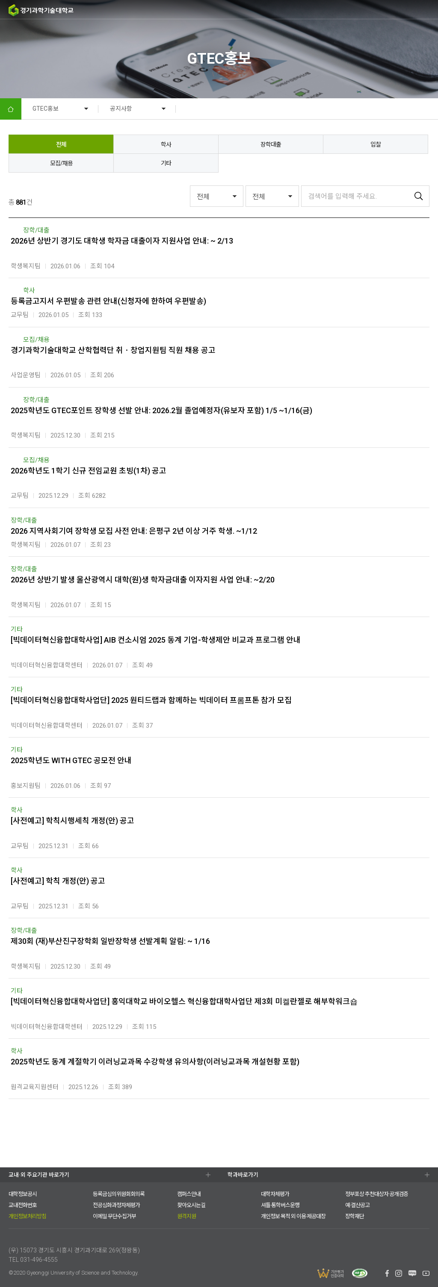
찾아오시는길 (191, 1205)
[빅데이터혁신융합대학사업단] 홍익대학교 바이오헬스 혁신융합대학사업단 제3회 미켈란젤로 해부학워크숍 (184, 1001)
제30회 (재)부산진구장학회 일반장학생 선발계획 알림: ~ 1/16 (110, 941)
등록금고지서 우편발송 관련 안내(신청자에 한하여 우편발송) (108, 301)
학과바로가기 (243, 1175)
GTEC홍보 (46, 108)
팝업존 (412, 9)
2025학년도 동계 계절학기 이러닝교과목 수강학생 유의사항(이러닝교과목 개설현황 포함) (155, 1061)
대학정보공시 (23, 1194)
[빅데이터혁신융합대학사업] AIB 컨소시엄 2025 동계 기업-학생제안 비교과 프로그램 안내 (156, 639)
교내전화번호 (23, 1205)
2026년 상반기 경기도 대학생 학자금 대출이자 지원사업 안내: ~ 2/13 (122, 240)
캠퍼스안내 (189, 1194)
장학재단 (354, 1216)
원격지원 (186, 1216)
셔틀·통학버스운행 (280, 1205)
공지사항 (121, 108)
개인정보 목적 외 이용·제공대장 (293, 1216)
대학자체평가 (275, 1194)
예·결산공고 (357, 1205)
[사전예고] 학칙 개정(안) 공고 (58, 880)
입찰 (375, 144)
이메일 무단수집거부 (114, 1216)
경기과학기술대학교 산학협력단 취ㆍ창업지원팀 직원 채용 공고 (113, 350)
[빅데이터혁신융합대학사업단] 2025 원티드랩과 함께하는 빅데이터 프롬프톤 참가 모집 (151, 700)
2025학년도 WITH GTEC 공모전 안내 (71, 760)
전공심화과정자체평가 (116, 1205)
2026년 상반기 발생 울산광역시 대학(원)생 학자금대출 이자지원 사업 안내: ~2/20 (143, 579)
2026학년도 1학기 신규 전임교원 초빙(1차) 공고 (88, 470)
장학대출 (270, 144)
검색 (395, 9)
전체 (61, 144)
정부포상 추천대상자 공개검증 (376, 1194)
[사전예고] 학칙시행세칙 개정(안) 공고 (72, 820)
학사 (166, 144)
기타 (166, 163)
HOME (10, 109)
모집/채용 (61, 163)
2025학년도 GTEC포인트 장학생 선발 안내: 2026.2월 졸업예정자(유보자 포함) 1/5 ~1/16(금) (161, 410)
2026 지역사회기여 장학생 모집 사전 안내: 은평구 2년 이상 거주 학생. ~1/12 (134, 530)
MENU (428, 9)
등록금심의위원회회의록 (119, 1194)
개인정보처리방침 (27, 1216)
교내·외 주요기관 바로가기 (39, 1175)
